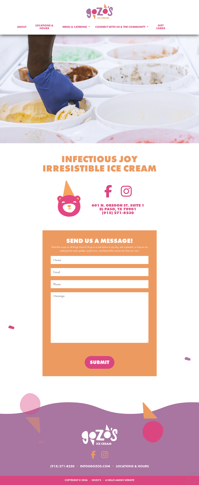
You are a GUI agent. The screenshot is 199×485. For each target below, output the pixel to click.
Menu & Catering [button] (75, 26)
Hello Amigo (115, 480)
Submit (99, 362)
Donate (179, 26)
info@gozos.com (94, 466)
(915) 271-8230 (58, 466)
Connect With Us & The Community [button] (120, 26)
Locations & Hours (44, 27)
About (21, 26)
